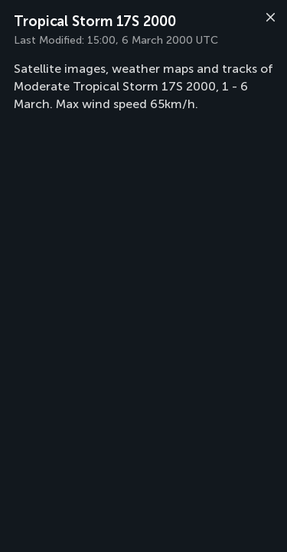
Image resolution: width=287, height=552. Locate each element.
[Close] (268, 19)
